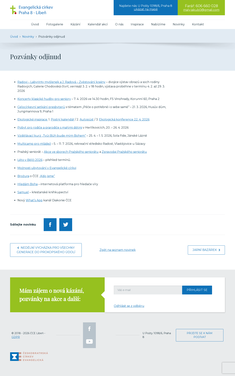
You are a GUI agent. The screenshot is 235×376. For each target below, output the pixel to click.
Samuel (23, 192)
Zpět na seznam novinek (118, 250)
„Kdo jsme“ (47, 176)
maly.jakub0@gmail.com (201, 10)
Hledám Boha (27, 184)
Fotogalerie (54, 24)
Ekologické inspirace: (32, 119)
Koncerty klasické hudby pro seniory (44, 99)
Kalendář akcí (98, 24)
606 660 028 (207, 6)
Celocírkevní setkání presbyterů (41, 107)
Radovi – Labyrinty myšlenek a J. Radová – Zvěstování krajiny (61, 82)
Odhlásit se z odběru (129, 306)
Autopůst (87, 119)
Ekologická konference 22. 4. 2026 (124, 119)
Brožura (23, 176)
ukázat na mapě (146, 9)
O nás (119, 24)
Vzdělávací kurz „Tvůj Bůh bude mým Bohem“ (51, 135)
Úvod (35, 24)
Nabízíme (158, 24)
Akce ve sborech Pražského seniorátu (71, 152)
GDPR (16, 337)
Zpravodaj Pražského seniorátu (124, 152)
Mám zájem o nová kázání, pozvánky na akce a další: (51, 295)
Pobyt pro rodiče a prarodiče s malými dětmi (49, 127)
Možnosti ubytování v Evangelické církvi (46, 168)
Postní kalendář (62, 119)
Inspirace (137, 24)
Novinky (179, 24)
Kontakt (198, 24)
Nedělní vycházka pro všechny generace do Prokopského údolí (46, 250)
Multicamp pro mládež (34, 143)
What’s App (34, 200)
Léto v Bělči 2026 (29, 160)
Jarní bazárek (206, 250)
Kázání (75, 24)
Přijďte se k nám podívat (199, 335)
